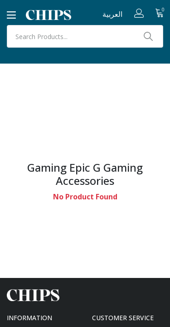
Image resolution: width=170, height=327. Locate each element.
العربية (112, 14)
